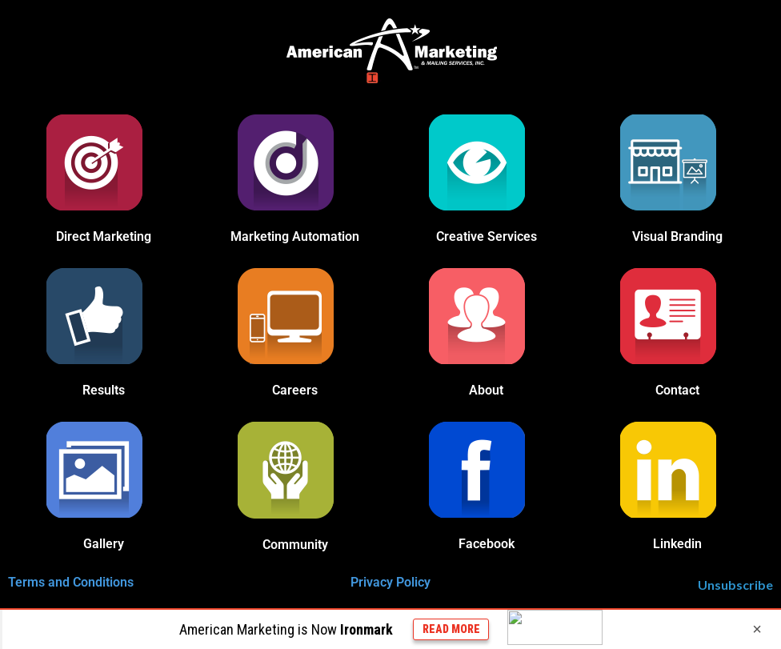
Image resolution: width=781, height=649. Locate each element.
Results (103, 390)
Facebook (487, 543)
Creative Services (486, 236)
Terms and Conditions (71, 582)
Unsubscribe (735, 584)
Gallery (103, 543)
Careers (295, 390)
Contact (677, 390)
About (486, 390)
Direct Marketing (103, 236)
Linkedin (677, 543)
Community (295, 544)
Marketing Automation (294, 236)
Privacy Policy (390, 582)
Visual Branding (677, 236)
